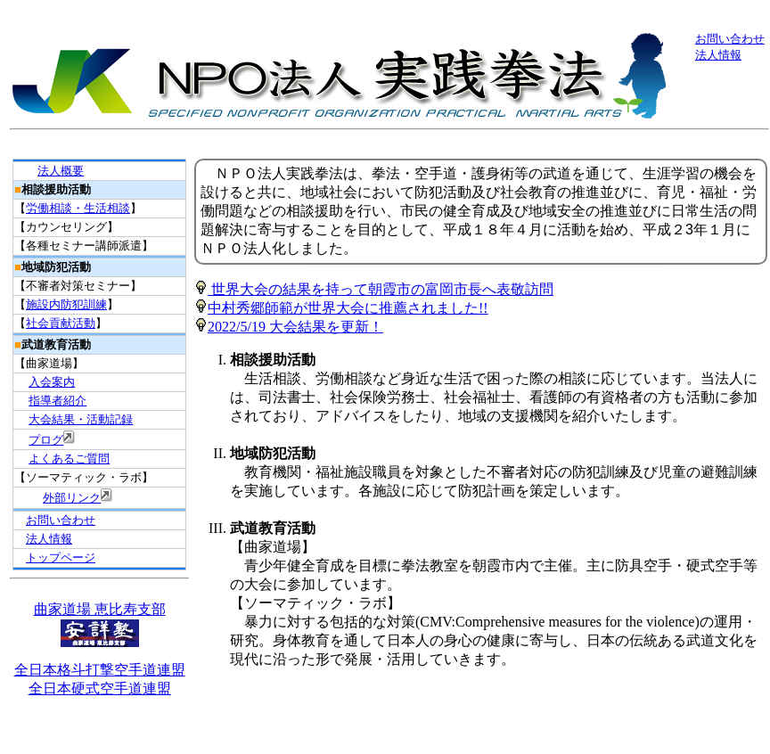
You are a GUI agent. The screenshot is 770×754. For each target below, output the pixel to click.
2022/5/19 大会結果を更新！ (295, 326)
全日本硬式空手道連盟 (100, 688)
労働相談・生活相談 (78, 208)
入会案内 (52, 382)
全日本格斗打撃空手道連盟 (99, 669)
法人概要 (60, 170)
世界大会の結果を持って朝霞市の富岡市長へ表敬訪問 (373, 289)
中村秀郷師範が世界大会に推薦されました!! (341, 308)
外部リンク (72, 497)
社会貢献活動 (60, 323)
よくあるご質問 (69, 458)
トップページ (60, 557)
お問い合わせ (730, 38)
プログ (46, 440)
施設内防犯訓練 (66, 304)
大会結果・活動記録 (81, 419)
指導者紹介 (57, 400)
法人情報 (718, 54)
